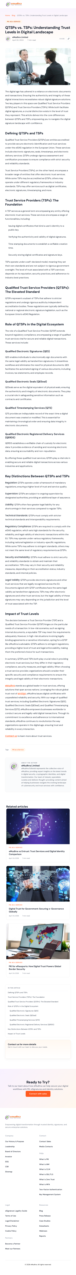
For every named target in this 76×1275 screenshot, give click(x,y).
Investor (8, 1156)
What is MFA (44, 1184)
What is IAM (44, 1164)
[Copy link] (68, 38)
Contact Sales (45, 1141)
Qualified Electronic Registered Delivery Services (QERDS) (32, 1024)
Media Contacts (46, 1146)
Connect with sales (38, 1093)
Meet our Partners (12, 1249)
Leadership (10, 1146)
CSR (7, 1166)
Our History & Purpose (14, 1141)
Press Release (45, 1216)
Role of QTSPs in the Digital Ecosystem (23, 1006)
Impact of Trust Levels (16, 1034)
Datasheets (44, 1226)
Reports (42, 1236)
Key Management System (50, 1194)
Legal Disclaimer (12, 1221)
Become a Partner (12, 1244)
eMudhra (10, 685)
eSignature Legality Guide (16, 1211)
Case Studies (44, 1221)
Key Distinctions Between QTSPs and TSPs (24, 1029)
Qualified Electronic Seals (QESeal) (23, 1015)
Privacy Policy (11, 1226)
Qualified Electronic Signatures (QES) (24, 1011)
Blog (13, 15)
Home (7, 15)
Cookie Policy (10, 1231)
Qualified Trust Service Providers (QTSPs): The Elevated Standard (33, 1002)
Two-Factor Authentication (50, 1189)
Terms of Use (10, 1216)
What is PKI (44, 1159)
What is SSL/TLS (46, 1174)
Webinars (43, 1231)
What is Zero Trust (47, 1179)
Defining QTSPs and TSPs (17, 992)
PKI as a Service (13, 22)
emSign (22, 693)
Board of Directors (13, 1151)
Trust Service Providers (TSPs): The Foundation (26, 997)
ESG (7, 1161)
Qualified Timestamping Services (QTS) (25, 1020)
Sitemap (8, 1172)
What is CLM (44, 1169)
